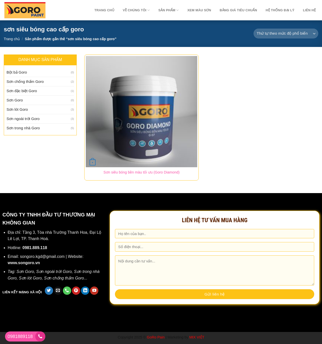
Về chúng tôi (136, 10)
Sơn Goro (15, 100)
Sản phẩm (168, 10)
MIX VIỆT (196, 337)
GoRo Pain (156, 337)
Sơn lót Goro (17, 109)
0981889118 (20, 336)
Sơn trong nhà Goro (23, 128)
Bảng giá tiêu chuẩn (238, 10)
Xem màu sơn (199, 10)
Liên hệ (309, 10)
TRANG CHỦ (104, 10)
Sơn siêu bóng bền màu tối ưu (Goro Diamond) (141, 172)
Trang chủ (12, 39)
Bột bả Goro (17, 72)
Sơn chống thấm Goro (25, 81)
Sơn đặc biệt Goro (22, 91)
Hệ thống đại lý (280, 10)
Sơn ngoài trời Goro (23, 119)
